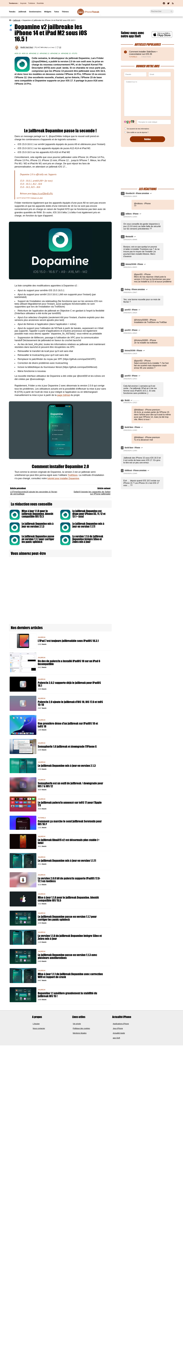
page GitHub (63, 395)
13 (60, 47)
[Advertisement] (60, 107)
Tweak (91, 12)
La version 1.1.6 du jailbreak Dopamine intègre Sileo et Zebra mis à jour (87, 539)
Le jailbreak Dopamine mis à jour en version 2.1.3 (38, 525)
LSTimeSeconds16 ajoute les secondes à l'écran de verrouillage (33, 492)
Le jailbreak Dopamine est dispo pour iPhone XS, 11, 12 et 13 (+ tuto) (88, 514)
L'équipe (36, 1024)
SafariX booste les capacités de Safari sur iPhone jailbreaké (92, 492)
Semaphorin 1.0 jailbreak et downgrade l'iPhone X (67, 746)
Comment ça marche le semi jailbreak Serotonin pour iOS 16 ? (70, 823)
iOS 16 (25, 53)
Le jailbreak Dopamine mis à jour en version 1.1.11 (88, 525)
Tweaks (12, 12)
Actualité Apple (119, 1033)
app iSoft (116, 1038)
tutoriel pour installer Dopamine (63, 478)
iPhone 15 (66, 53)
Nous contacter (39, 1028)
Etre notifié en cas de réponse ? (137, 132)
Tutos (56, 12)
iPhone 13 (45, 53)
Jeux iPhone (118, 1028)
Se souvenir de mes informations (138, 129)
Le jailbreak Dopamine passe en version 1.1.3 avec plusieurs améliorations (67, 956)
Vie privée (77, 1024)
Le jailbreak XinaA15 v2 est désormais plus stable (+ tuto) (69, 841)
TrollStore (73, 475)
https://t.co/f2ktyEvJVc (42, 193)
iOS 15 (18, 53)
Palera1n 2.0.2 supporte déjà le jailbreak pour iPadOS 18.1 (69, 684)
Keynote (23, 3)
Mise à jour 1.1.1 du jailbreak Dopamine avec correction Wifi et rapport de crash (70, 975)
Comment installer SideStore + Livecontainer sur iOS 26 (143, 52)
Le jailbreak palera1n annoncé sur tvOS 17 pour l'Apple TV (70, 804)
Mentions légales (80, 1033)
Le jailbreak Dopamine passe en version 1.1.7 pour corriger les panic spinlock (38, 539)
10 (123, 264)
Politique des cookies (81, 1028)
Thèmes (65, 12)
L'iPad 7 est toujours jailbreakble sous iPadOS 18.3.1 (68, 640)
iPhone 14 (55, 53)
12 (123, 214)
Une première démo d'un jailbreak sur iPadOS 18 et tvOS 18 (68, 725)
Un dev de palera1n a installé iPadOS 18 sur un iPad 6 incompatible (69, 662)
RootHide (40, 3)
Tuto (75, 53)
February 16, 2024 (37, 198)
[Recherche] (162, 11)
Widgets (47, 12)
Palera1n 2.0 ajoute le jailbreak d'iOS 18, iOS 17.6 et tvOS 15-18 (70, 703)
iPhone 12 (34, 53)
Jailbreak (22, 12)
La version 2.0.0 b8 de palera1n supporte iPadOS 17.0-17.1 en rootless (69, 880)
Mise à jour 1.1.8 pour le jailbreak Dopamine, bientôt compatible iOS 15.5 (37, 514)
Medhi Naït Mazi (26, 47)
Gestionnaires (35, 12)
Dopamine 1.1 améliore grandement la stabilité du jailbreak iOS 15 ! (67, 995)
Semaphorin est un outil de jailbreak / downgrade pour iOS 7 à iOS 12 (70, 785)
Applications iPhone (121, 1024)
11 (123, 237)
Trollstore (31, 3)
